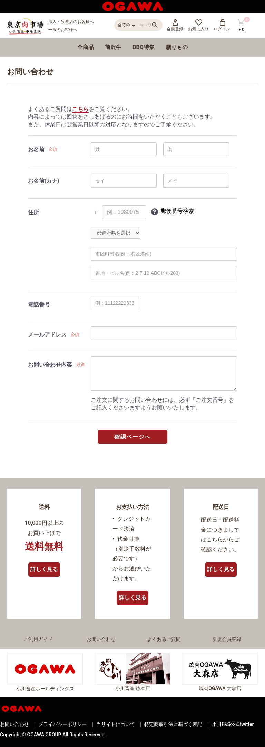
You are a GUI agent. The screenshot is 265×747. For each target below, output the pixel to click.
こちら (80, 109)
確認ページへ (132, 437)
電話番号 (39, 304)
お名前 (36, 149)
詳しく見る (44, 569)
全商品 (85, 47)
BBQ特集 (143, 47)
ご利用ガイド (38, 639)
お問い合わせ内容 (50, 364)
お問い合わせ (101, 639)
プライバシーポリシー (62, 724)
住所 (33, 212)
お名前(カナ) (43, 181)
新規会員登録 (226, 639)
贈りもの (177, 47)
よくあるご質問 (164, 639)
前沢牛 (113, 47)
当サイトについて (115, 724)
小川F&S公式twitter (233, 724)
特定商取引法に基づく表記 (173, 724)
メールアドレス (47, 334)
